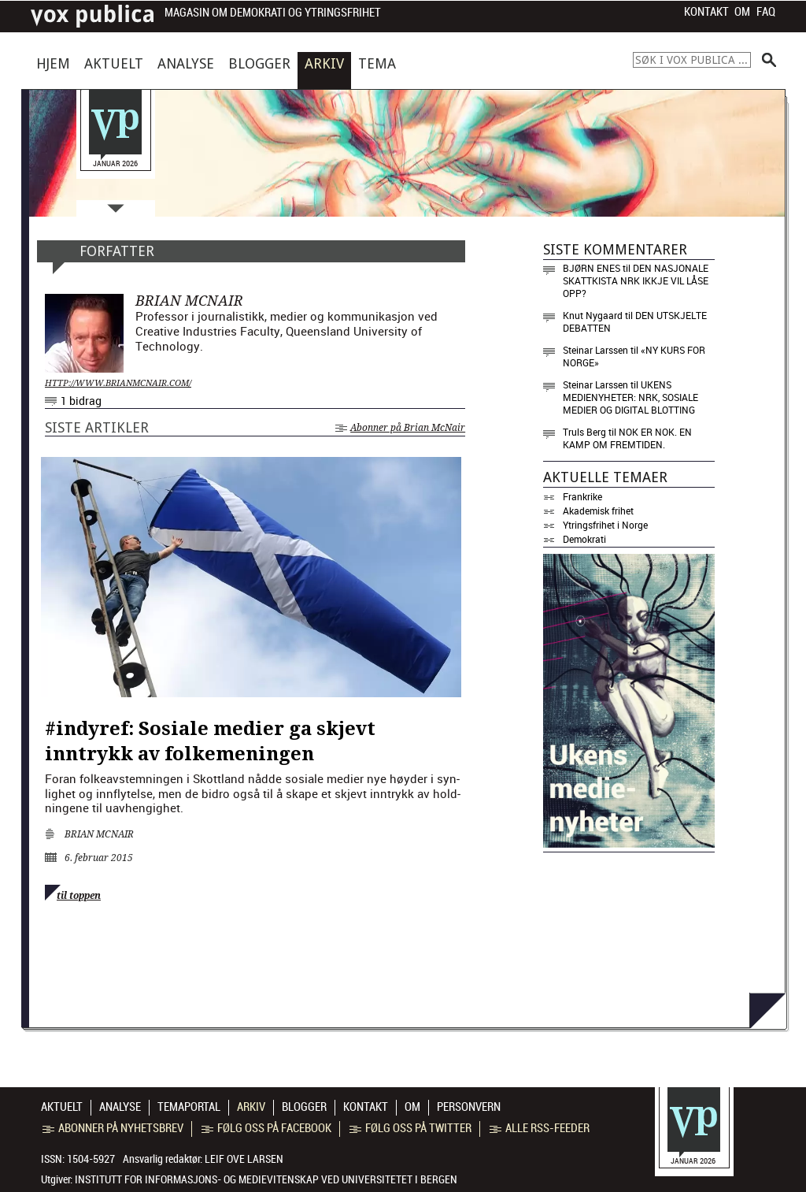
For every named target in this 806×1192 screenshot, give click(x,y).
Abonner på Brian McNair (400, 427)
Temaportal (188, 1107)
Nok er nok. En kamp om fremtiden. (627, 438)
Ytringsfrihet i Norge (605, 524)
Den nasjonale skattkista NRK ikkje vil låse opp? (635, 280)
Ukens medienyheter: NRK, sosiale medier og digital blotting (630, 397)
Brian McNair (99, 834)
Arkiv (324, 63)
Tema (377, 63)
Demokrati (584, 539)
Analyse (185, 63)
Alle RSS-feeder (540, 1128)
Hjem (53, 63)
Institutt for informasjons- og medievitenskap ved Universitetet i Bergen (266, 1179)
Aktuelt (113, 63)
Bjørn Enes (591, 268)
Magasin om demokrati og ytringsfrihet (273, 13)
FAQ (765, 12)
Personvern (469, 1107)
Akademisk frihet (598, 510)
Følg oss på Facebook (266, 1128)
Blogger (259, 63)
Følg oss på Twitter (410, 1128)
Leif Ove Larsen (244, 1159)
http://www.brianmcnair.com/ (118, 383)
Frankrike (582, 496)
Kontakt (706, 12)
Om (742, 12)
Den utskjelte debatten (635, 321)
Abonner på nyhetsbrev (113, 1128)
